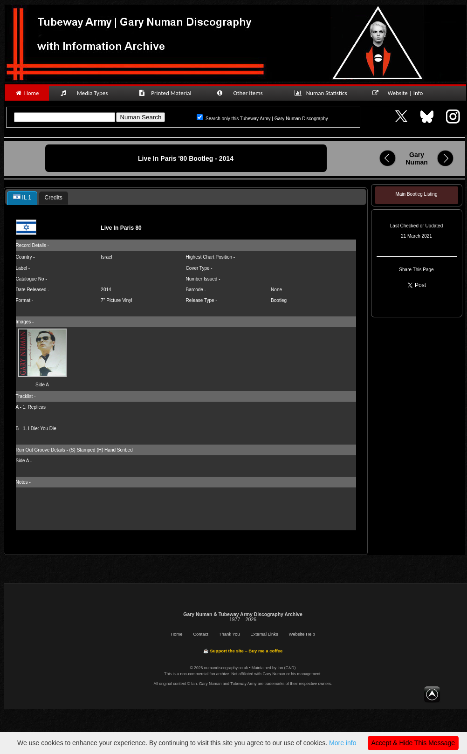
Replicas (37, 407)
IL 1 (22, 197)
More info (342, 743)
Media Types (88, 92)
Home (27, 92)
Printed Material (166, 92)
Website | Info (400, 92)
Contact (200, 634)
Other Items (245, 92)
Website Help (301, 634)
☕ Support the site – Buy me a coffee (242, 650)
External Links (264, 634)
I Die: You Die (42, 428)
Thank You (229, 634)
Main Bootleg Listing (416, 194)
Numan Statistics (322, 92)
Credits (53, 197)
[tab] (22, 198)
